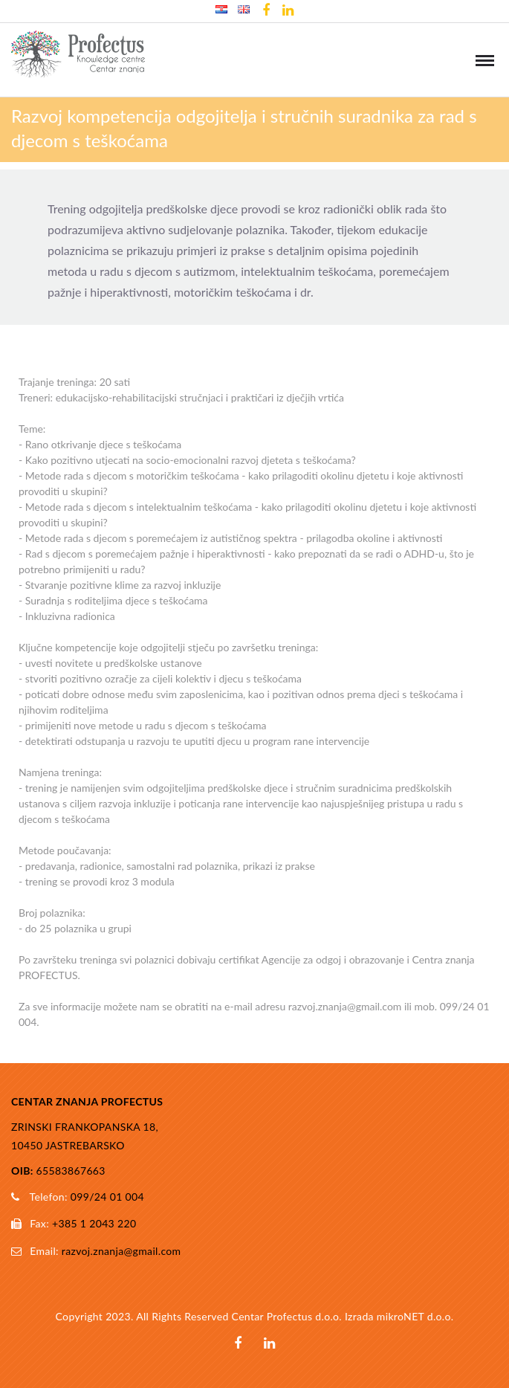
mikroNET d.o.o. (415, 1316)
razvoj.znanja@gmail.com (121, 1251)
